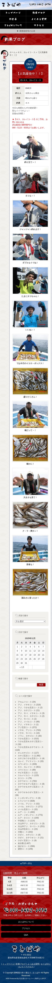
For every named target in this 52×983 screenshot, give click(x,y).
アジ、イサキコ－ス (27, 705)
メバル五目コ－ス (26, 809)
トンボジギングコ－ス (28, 798)
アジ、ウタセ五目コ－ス (29, 707)
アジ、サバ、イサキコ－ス (30, 713)
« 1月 (22, 667)
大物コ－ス (23, 832)
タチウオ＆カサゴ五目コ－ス (30, 787)
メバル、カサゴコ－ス (28, 807)
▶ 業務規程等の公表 (26, 31)
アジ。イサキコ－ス (27, 724)
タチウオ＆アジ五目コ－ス (30, 784)
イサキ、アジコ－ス (27, 730)
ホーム (13, 52)
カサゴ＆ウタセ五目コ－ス (30, 758)
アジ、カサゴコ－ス (27, 710)
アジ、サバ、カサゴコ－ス (30, 716)
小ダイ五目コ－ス (26, 840)
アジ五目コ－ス (25, 727)
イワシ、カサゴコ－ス (28, 736)
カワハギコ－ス (25, 764)
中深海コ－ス (24, 821)
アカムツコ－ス (25, 702)
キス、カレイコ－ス (26, 52)
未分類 (21, 843)
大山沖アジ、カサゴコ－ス (30, 823)
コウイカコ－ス (25, 770)
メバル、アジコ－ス (27, 804)
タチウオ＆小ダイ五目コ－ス (30, 792)
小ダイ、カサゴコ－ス (28, 835)
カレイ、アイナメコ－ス (29, 761)
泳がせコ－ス (24, 846)
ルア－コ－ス (24, 812)
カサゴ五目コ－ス (26, 756)
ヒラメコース (24, 801)
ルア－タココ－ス (26, 818)
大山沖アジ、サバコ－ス (29, 826)
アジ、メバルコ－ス (27, 722)
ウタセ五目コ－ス (26, 739)
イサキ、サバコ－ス (27, 733)
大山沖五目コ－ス (26, 829)
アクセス (29, 967)
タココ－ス (23, 778)
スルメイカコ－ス (26, 775)
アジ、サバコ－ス (26, 719)
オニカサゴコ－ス (26, 753)
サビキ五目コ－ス (26, 773)
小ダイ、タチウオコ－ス (29, 838)
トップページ (8, 964)
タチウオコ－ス (25, 781)
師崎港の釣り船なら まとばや (27, 973)
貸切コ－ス (23, 849)
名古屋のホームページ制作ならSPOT (32, 978)
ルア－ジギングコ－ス (28, 815)
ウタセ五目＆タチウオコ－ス (30, 747)
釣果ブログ (21, 964)
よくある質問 (33, 964)
